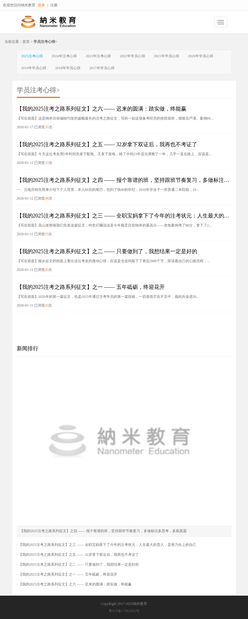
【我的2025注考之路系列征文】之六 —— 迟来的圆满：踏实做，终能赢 (101, 109)
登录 (41, 5)
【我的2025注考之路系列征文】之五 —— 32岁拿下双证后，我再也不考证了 (107, 144)
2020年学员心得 (200, 56)
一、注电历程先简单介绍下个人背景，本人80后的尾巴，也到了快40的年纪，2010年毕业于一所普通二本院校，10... (108, 190)
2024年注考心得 (64, 56)
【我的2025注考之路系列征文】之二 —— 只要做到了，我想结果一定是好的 (107, 251)
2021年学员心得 (166, 56)
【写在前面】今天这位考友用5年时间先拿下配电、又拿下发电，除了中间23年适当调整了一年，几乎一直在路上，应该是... (114, 154)
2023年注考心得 (98, 56)
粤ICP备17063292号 (124, 611)
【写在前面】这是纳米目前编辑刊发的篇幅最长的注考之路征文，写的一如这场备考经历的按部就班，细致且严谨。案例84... (115, 118)
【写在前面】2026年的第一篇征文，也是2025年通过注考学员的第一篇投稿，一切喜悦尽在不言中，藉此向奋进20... (108, 297)
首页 (26, 42)
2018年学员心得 (67, 68)
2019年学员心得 (33, 68)
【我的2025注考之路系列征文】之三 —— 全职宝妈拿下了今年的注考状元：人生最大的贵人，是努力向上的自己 (107, 545)
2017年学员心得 (102, 68)
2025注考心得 (32, 56)
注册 (53, 5)
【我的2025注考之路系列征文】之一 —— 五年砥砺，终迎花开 (91, 287)
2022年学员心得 (132, 56)
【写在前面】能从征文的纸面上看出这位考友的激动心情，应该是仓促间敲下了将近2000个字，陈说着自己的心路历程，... (113, 261)
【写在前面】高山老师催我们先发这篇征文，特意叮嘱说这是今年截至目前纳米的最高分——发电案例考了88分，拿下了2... (114, 225)
